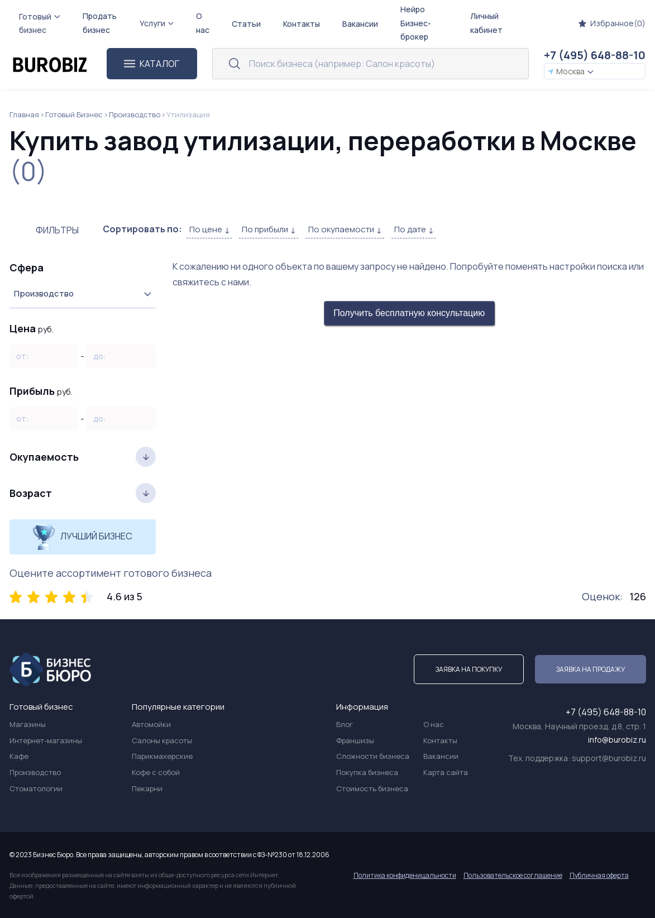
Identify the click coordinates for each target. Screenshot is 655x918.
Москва (570, 71)
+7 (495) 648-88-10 (595, 55)
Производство (134, 114)
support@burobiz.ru (609, 758)
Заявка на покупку (469, 669)
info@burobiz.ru (617, 739)
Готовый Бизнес (74, 114)
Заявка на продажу (590, 669)
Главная (24, 114)
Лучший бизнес (82, 537)
